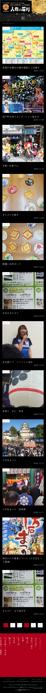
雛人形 (27, 640)
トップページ (40, 643)
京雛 (22, 639)
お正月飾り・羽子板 (5, 646)
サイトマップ (23, 680)
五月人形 (18, 641)
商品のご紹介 (31, 643)
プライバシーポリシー (37, 680)
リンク (8, 680)
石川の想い (35, 642)
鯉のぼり (9, 641)
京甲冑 (14, 640)
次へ (40, 625)
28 (33, 625)
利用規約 (20, 690)
